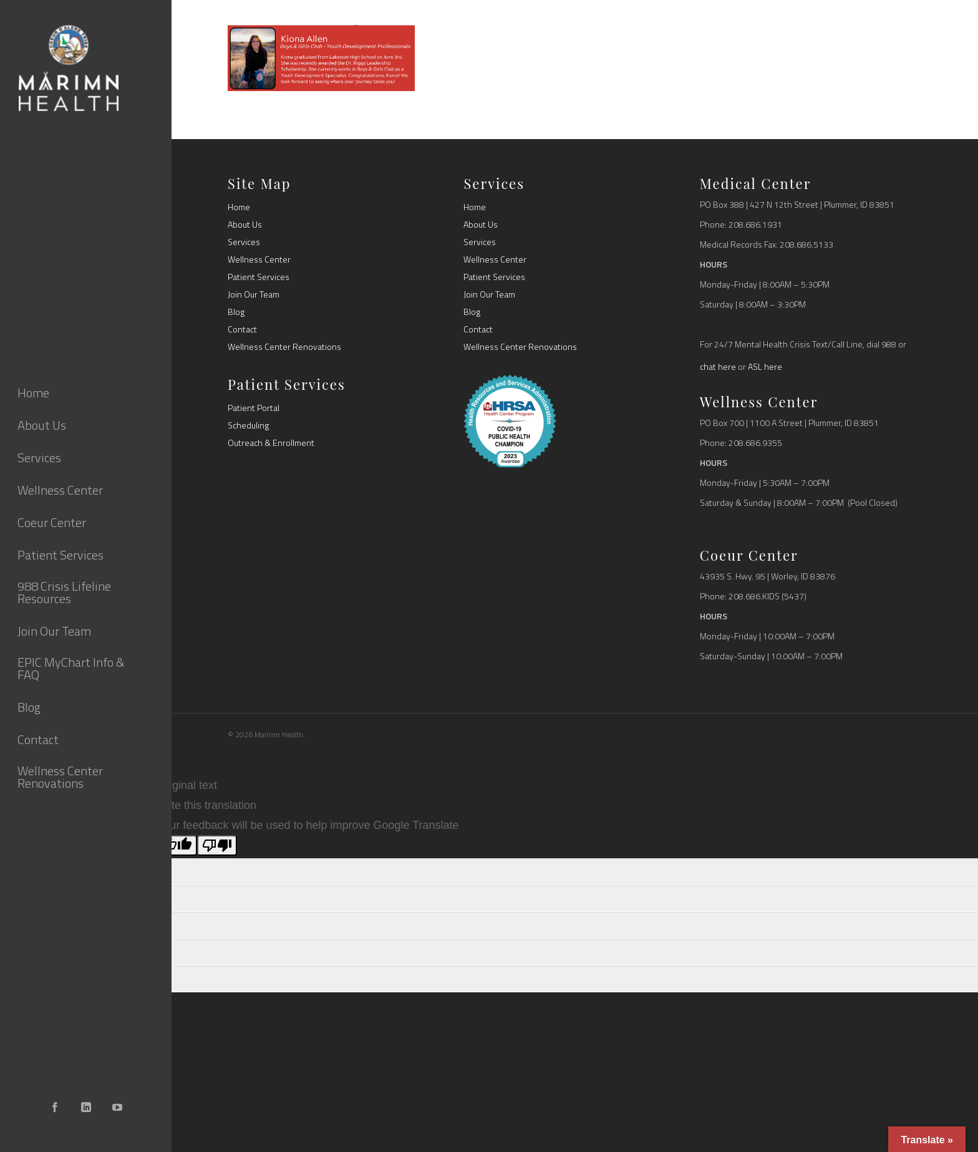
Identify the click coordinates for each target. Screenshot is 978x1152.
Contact (242, 329)
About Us (245, 224)
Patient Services (258, 277)
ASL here (765, 366)
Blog (236, 312)
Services (244, 242)
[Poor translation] (217, 845)
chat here (718, 366)
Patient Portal (253, 408)
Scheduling (248, 425)
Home (239, 207)
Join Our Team (253, 294)
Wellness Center (259, 259)
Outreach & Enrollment (271, 443)
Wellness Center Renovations (284, 347)
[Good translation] (177, 845)
